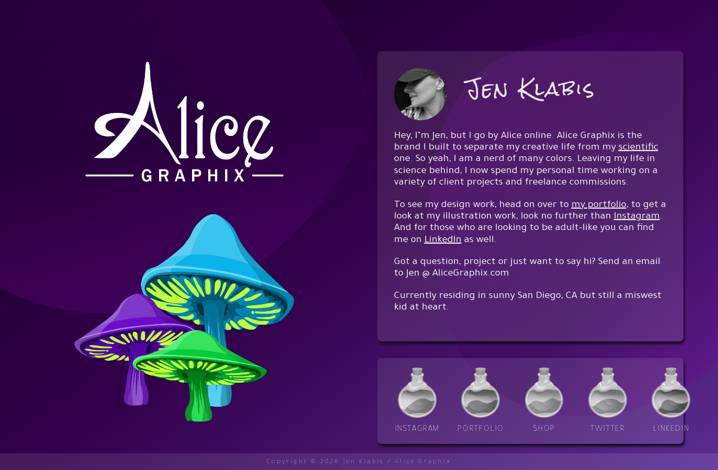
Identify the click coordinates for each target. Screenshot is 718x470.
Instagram (637, 217)
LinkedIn (443, 240)
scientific (638, 148)
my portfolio (598, 205)
